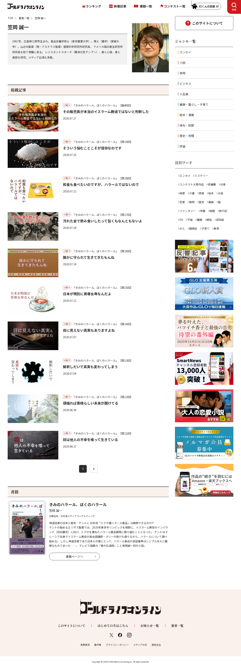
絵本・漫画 (187, 115)
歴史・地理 (187, 136)
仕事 (223, 184)
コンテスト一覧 (174, 6)
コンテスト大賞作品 (192, 184)
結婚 (212, 211)
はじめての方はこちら (112, 625)
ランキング (93, 6)
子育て (205, 228)
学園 (202, 211)
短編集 (212, 184)
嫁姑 (209, 220)
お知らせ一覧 (149, 625)
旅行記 (223, 211)
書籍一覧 (146, 6)
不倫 (190, 220)
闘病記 (193, 228)
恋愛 (182, 202)
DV (181, 220)
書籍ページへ (74, 556)
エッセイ (185, 52)
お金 (220, 193)
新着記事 (120, 6)
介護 (192, 193)
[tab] (234, 7)
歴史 (201, 202)
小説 (182, 63)
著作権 (97, 644)
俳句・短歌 (187, 125)
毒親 (211, 202)
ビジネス (185, 84)
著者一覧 (24, 18)
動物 (192, 202)
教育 (216, 228)
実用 (182, 73)
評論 (182, 146)
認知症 (220, 220)
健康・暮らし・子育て (194, 104)
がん (182, 228)
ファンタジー (188, 211)
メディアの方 (140, 644)
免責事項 (85, 644)
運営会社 (156, 644)
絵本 (211, 193)
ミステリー (201, 175)
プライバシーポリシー (117, 644)
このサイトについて (207, 23)
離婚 (199, 220)
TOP (10, 18)
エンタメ (185, 175)
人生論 (184, 94)
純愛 (182, 193)
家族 (201, 193)
